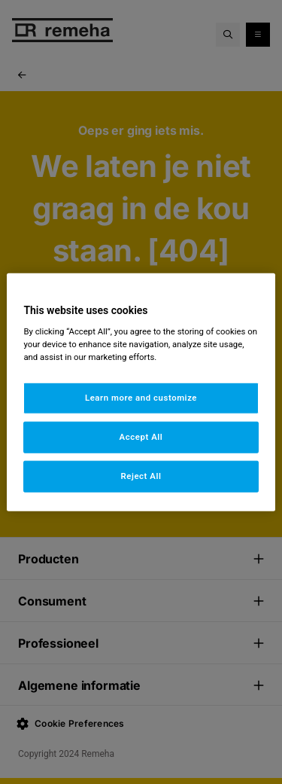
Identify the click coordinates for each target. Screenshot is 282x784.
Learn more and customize (141, 397)
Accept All (141, 437)
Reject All (140, 476)
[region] (140, 392)
